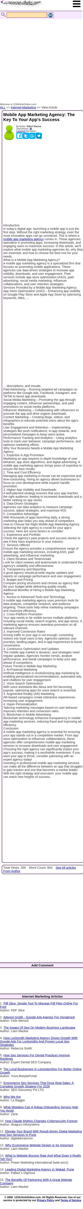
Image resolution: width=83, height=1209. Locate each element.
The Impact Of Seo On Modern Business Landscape (39, 1027)
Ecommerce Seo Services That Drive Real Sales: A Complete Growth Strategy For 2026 (37, 1084)
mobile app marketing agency (23, 239)
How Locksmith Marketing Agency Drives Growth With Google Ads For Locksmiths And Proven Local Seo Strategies (39, 1041)
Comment (20, 131)
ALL (2, 107)
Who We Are (12, 1097)
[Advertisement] (40, 56)
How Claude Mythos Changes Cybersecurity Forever (41, 1121)
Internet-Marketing (23, 107)
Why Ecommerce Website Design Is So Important (39, 1145)
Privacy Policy (45, 1200)
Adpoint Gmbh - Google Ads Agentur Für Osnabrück (39, 1017)
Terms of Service (71, 1200)
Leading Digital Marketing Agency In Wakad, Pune (39, 1169)
